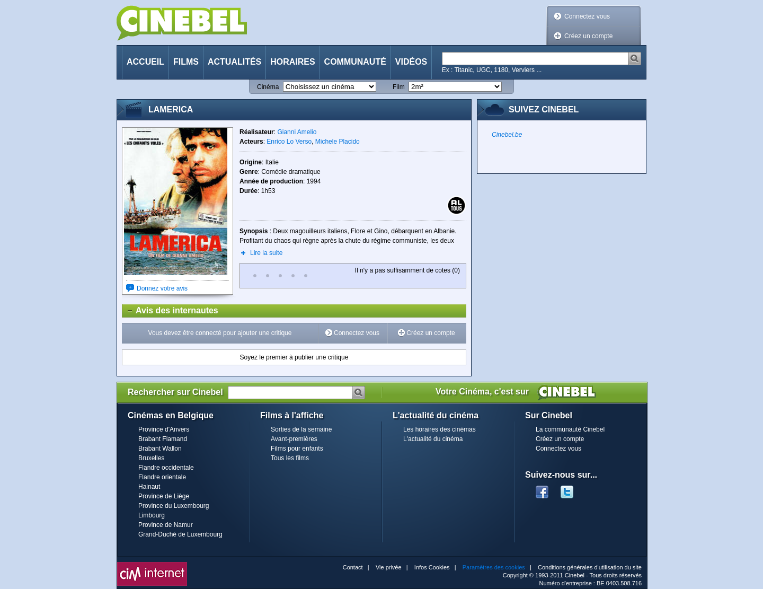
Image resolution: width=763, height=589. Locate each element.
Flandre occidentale (166, 467)
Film (399, 87)
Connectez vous (587, 16)
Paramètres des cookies (494, 567)
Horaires (292, 61)
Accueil (145, 61)
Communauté (355, 61)
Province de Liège (163, 496)
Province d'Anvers (163, 429)
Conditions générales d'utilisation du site (590, 567)
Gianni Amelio (296, 132)
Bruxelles (151, 458)
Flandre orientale (162, 477)
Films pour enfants (297, 448)
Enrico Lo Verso (289, 141)
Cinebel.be (507, 134)
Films (186, 61)
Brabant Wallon (160, 448)
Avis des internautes (170, 310)
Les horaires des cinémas (439, 429)
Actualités (234, 61)
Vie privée (389, 567)
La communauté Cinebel (570, 429)
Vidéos (411, 61)
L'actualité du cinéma (433, 439)
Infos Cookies (432, 567)
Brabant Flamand (162, 439)
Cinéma (268, 87)
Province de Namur (165, 525)
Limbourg (151, 515)
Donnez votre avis (162, 288)
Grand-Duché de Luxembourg (180, 534)
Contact (353, 567)
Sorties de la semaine (301, 429)
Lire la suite (266, 253)
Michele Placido (337, 141)
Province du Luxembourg (173, 505)
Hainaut (149, 486)
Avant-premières (294, 439)
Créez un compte (588, 36)
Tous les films (290, 458)
